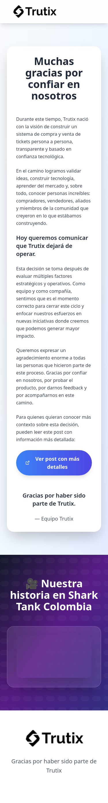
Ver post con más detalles (52, 462)
